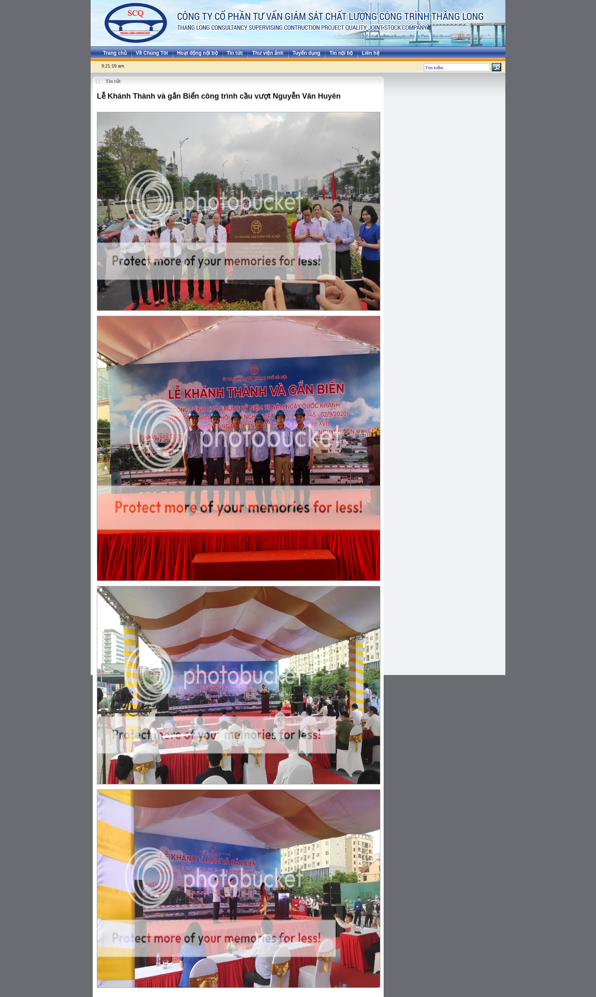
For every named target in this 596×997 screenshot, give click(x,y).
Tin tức (235, 53)
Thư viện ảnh (267, 53)
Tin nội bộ (341, 53)
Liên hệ (370, 53)
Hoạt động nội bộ (197, 53)
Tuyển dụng (306, 53)
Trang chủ (115, 53)
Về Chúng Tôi (152, 53)
